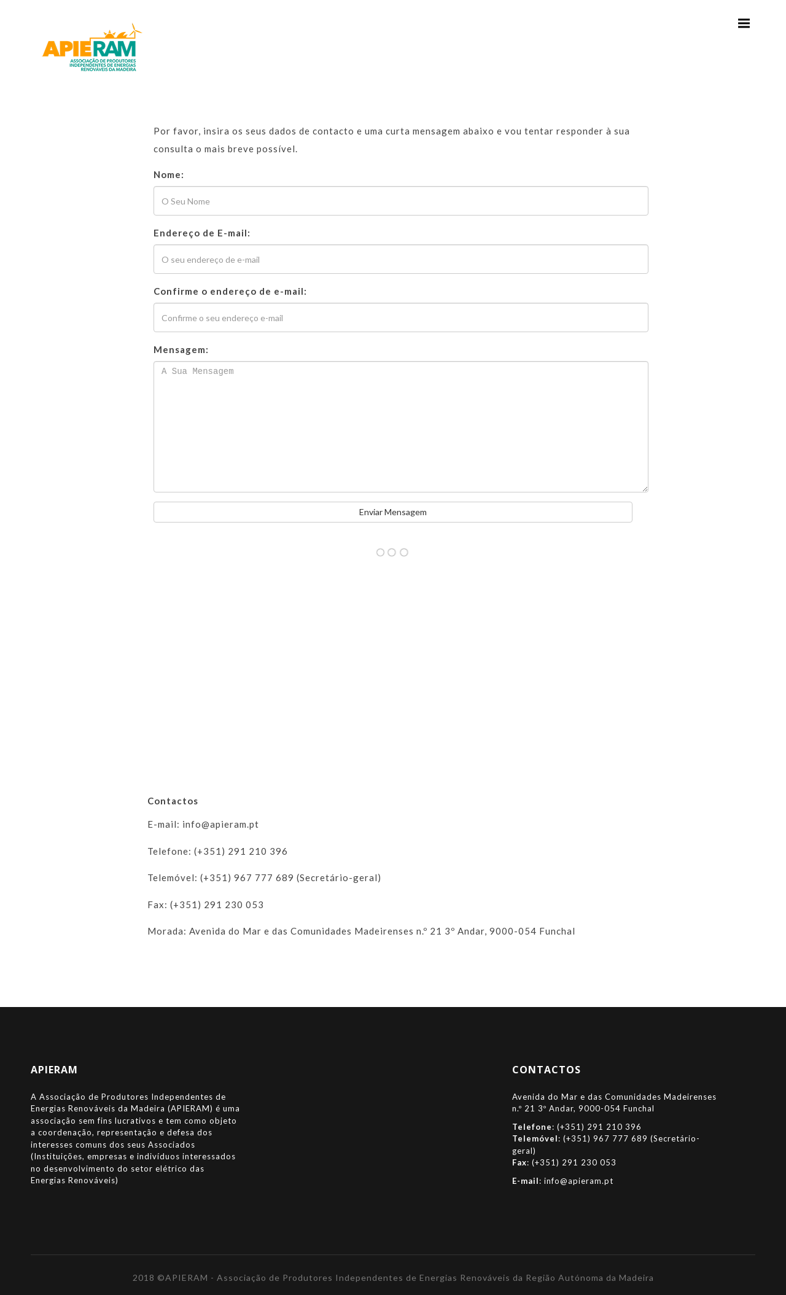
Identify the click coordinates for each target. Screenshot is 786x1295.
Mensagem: (181, 349)
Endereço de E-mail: (202, 232)
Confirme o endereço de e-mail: (230, 291)
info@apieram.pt (578, 1181)
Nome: (169, 174)
